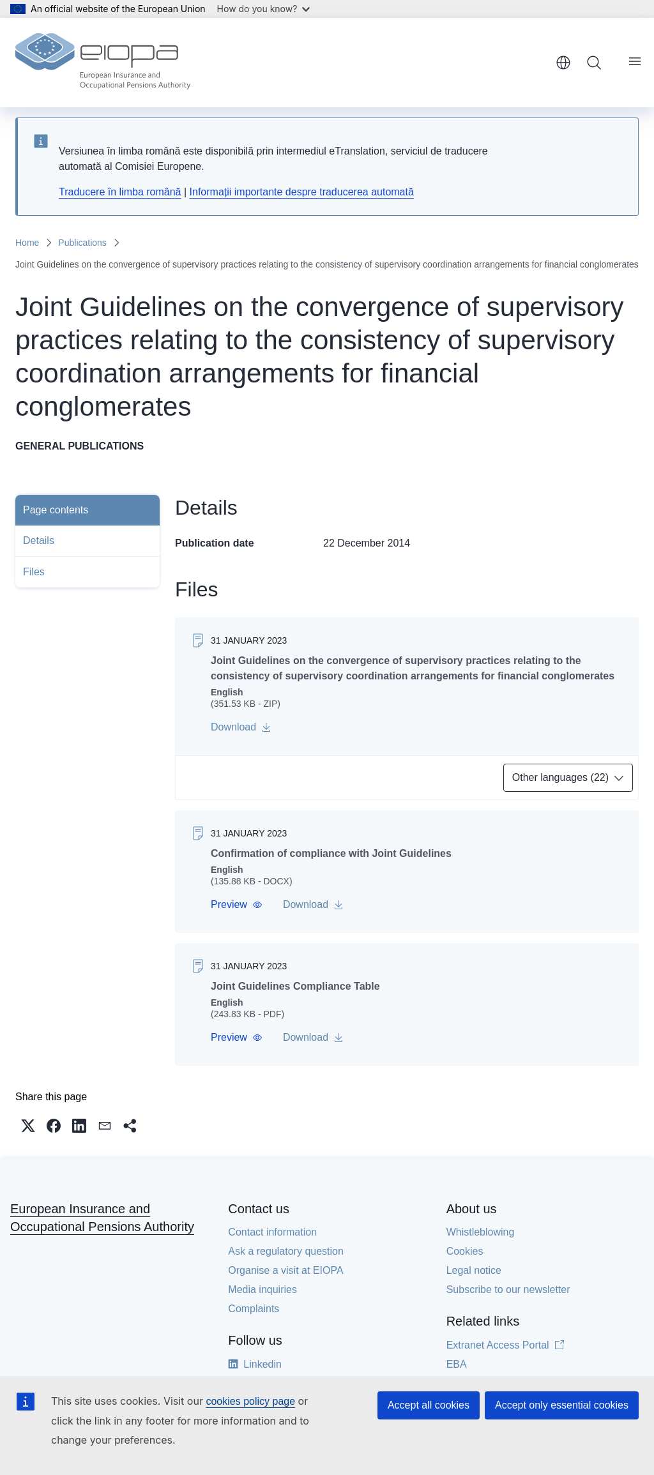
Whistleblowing (480, 1232)
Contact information (272, 1232)
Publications (82, 243)
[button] (236, 905)
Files (34, 571)
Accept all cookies (428, 1405)
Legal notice (473, 1270)
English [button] (563, 62)
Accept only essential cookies (561, 1405)
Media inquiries (262, 1289)
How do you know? (263, 8)
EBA (456, 1364)
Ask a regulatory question (286, 1251)
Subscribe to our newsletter (508, 1289)
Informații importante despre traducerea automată (302, 191)
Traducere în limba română (120, 191)
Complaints (253, 1308)
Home (27, 243)
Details (38, 540)
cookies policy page (250, 1401)
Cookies (464, 1251)
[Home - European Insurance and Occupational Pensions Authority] (102, 62)
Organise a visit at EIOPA (285, 1270)
